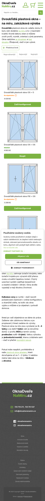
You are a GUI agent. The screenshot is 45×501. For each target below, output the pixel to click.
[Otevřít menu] (40, 4)
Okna (22, 436)
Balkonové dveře (22, 443)
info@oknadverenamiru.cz (25, 411)
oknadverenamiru (24, 421)
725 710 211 (19, 407)
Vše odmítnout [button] (23, 262)
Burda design (28, 496)
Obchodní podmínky (22, 474)
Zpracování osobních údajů (22, 471)
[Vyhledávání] (22, 12)
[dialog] (22, 250)
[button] (22, 251)
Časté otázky (22, 464)
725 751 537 (30, 407)
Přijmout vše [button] (23, 256)
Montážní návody (22, 450)
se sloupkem (20, 39)
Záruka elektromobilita (22, 481)
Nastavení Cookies (22, 478)
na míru (21, 31)
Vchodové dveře (22, 439)
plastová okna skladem (16, 352)
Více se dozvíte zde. (10, 248)
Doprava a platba (22, 446)
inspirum (20, 496)
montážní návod (24, 340)
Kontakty (23, 467)
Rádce (22, 460)
